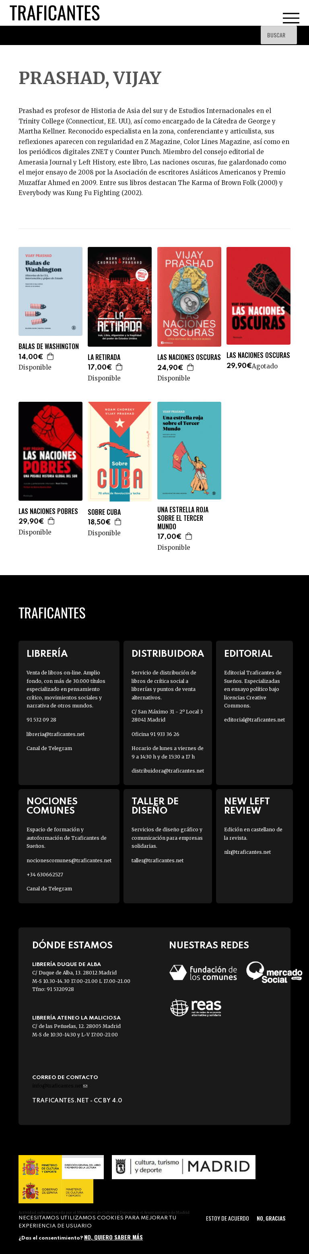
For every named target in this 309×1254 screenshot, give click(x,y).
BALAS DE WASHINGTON (49, 346)
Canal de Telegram (49, 748)
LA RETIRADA (104, 357)
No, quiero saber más (113, 1237)
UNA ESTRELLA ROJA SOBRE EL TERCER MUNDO (182, 518)
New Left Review (247, 806)
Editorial (248, 654)
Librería (47, 654)
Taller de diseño (155, 806)
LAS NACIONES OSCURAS (189, 357)
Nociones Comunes (52, 806)
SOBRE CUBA (104, 512)
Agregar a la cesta (50, 356)
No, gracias (271, 1218)
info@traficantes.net (59, 1086)
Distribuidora (168, 654)
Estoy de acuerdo (227, 1218)
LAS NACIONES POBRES (48, 511)
